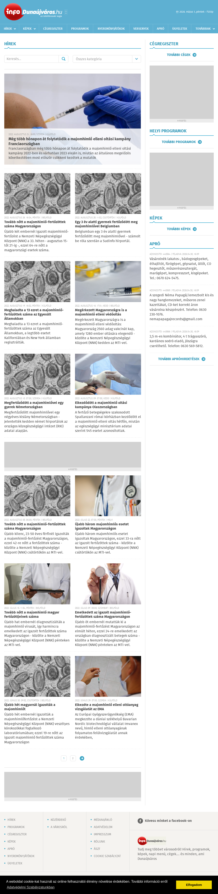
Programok (80, 28)
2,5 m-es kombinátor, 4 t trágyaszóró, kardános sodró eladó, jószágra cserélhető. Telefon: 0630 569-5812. (178, 341)
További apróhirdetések (178, 359)
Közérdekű (58, 820)
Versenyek (141, 28)
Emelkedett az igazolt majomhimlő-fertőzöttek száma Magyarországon (103, 614)
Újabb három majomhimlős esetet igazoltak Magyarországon (102, 526)
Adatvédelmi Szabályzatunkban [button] (30, 887)
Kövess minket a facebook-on (168, 821)
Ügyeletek (179, 28)
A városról (59, 827)
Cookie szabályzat (107, 856)
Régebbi (82, 758)
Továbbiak (203, 28)
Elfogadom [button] (194, 885)
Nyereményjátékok (111, 28)
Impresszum (102, 834)
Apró (160, 28)
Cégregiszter (53, 28)
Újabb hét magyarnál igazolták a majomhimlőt (29, 707)
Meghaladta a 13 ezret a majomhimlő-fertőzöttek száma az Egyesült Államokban (34, 314)
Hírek (8, 28)
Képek (27, 28)
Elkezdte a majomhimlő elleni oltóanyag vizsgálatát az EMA (106, 707)
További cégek (178, 55)
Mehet (63, 59)
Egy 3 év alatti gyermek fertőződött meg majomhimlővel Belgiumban (106, 224)
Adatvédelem (103, 827)
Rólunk (99, 841)
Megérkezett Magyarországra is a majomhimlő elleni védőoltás (101, 312)
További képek (179, 229)
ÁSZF (97, 849)
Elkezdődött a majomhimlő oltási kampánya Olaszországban (101, 405)
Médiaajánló (103, 820)
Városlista (66, 12)
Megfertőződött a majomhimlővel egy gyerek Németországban (33, 405)
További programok (179, 142)
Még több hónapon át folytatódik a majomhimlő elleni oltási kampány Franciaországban (70, 141)
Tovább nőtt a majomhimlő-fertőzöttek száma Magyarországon (35, 224)
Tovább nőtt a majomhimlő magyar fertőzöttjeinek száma (31, 614)
